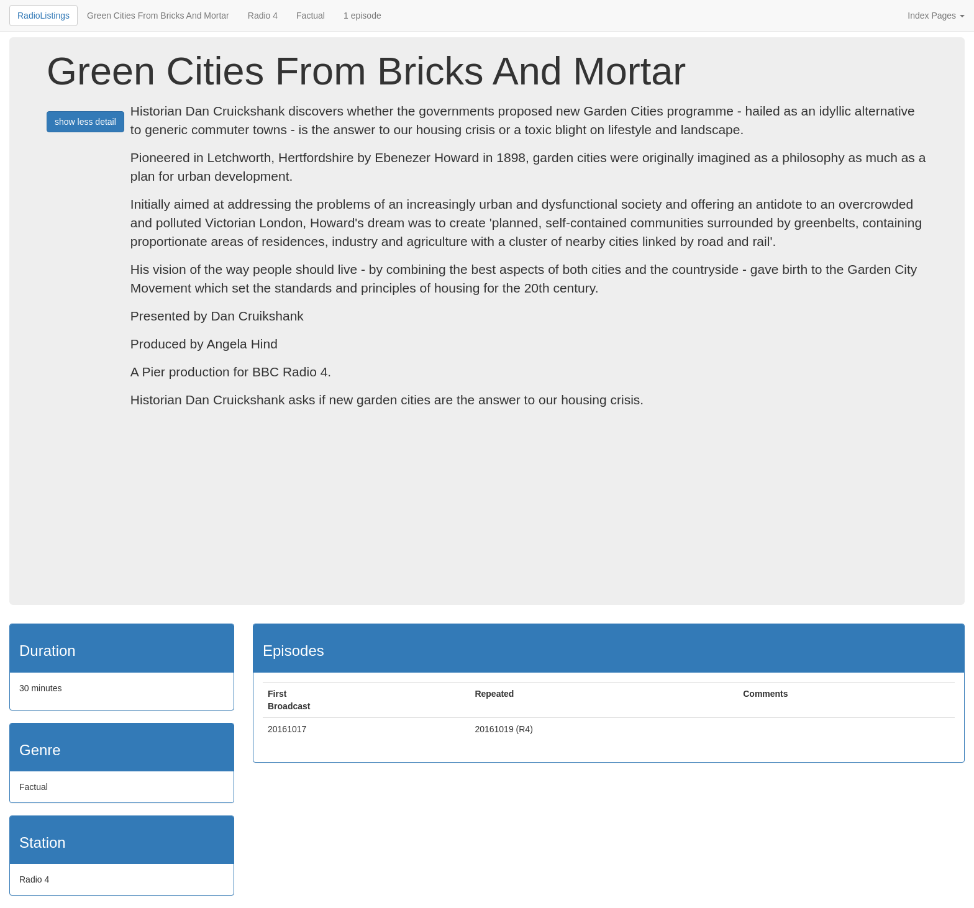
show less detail (85, 122)
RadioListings (43, 15)
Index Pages (936, 15)
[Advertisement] (487, 512)
